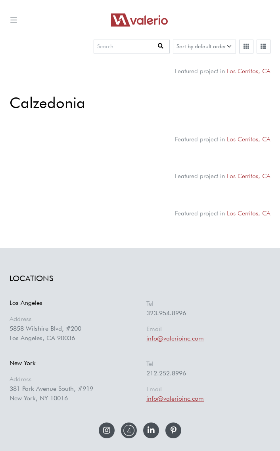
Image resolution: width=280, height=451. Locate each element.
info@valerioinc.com (175, 338)
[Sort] (204, 46)
